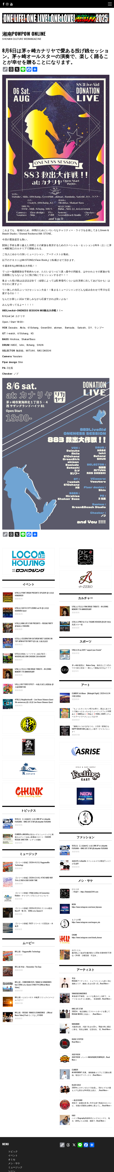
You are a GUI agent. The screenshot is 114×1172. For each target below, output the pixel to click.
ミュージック (28, 853)
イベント (28, 584)
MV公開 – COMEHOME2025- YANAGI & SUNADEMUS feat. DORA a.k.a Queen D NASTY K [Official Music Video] (33, 985)
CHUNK (74, 934)
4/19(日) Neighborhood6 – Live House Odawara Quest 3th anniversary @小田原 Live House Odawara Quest (34, 700)
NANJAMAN (75, 1024)
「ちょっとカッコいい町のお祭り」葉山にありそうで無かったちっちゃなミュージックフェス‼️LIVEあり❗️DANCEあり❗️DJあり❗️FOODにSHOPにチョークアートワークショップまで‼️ (91, 712)
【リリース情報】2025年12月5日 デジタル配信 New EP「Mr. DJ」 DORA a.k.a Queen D (33, 909)
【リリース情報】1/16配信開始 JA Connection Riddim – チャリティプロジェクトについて (32, 894)
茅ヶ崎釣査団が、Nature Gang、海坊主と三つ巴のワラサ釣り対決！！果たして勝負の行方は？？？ (91, 666)
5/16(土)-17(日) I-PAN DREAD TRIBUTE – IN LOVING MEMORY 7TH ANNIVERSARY (33, 670)
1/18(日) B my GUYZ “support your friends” (87, 650)
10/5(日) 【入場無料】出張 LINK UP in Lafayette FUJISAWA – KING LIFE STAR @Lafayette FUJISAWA (33, 820)
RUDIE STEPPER (77, 1039)
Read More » (104, 983)
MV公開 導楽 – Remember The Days (28, 966)
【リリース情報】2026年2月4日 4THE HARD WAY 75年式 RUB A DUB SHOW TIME (34, 879)
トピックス (28, 810)
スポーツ (85, 641)
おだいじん (76, 950)
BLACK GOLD (76, 1085)
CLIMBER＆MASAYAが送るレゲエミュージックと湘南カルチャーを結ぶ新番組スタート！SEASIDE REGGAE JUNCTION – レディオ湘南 (34, 837)
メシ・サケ (85, 880)
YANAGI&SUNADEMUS (79, 993)
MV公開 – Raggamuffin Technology (27, 951)
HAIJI (73, 1115)
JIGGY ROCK (76, 1054)
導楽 (73, 978)
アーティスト (85, 969)
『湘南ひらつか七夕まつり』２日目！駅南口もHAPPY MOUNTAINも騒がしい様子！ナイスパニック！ (91, 729)
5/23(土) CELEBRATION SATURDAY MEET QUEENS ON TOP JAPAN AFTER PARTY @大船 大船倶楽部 (33, 639)
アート (85, 684)
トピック (13, 1151)
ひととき (75, 889)
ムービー (28, 943)
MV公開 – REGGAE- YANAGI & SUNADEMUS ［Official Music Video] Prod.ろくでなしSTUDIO (33, 1013)
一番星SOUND (77, 1100)
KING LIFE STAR (77, 1008)
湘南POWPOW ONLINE (24, 33)
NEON (74, 904)
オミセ (11, 1159)
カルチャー (85, 598)
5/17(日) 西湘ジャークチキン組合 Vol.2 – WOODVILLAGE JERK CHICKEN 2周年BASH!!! (30, 655)
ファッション (85, 837)
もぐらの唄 (76, 919)
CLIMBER (75, 1069)
